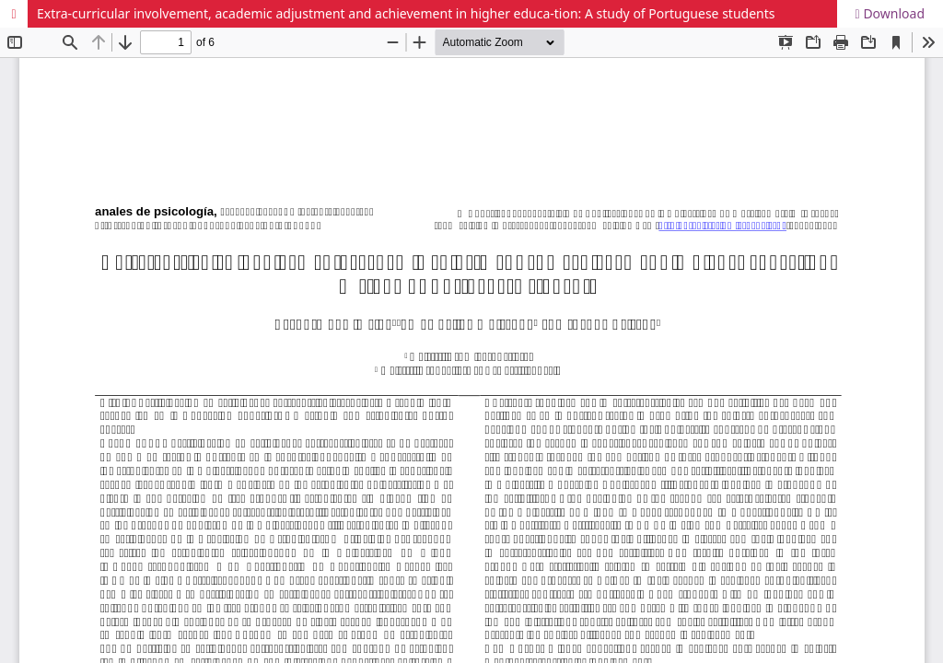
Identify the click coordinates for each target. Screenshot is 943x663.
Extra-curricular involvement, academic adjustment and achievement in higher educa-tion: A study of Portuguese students (405, 13)
